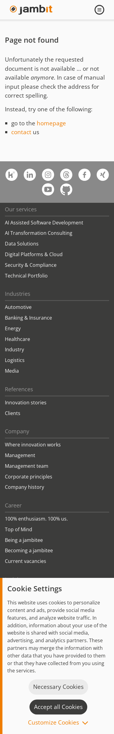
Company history (24, 487)
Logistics (15, 360)
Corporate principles (28, 476)
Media (12, 370)
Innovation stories (26, 402)
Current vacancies (25, 561)
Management (20, 455)
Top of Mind (18, 529)
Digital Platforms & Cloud (34, 254)
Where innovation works (33, 444)
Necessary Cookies (58, 687)
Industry (14, 349)
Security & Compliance (31, 265)
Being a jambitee (24, 540)
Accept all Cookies (58, 707)
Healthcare (17, 339)
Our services (21, 209)
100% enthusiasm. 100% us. (36, 518)
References (19, 389)
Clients (12, 413)
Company (17, 431)
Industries (17, 293)
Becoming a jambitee (29, 550)
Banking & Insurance (28, 317)
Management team (26, 466)
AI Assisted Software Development (44, 222)
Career (13, 505)
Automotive (18, 307)
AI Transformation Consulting (38, 233)
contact (21, 132)
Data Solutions (22, 243)
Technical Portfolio (26, 275)
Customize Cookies (53, 722)
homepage (51, 123)
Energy (13, 328)
